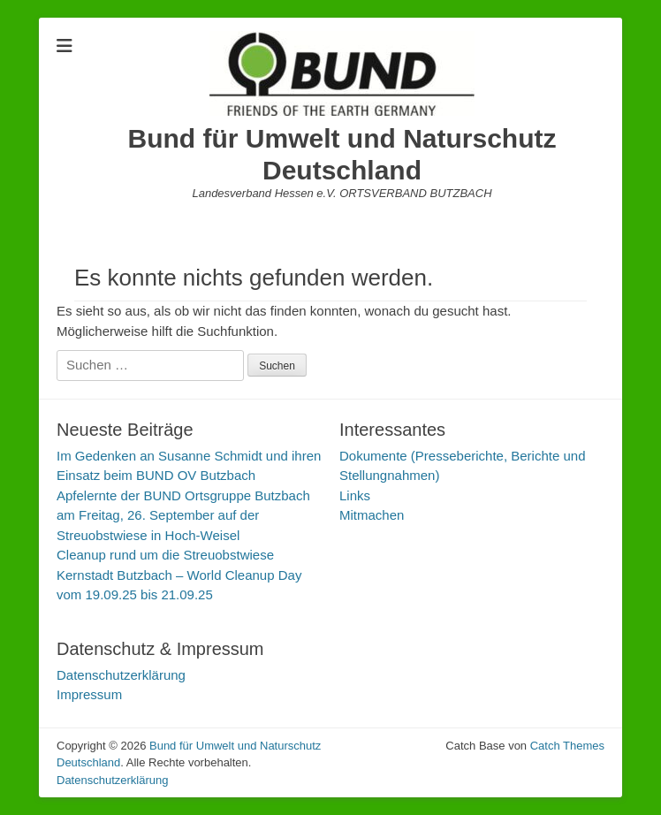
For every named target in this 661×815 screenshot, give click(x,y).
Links (354, 495)
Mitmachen (371, 514)
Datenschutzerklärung (121, 674)
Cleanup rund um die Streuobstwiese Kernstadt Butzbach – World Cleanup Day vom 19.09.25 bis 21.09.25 (179, 574)
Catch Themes (567, 745)
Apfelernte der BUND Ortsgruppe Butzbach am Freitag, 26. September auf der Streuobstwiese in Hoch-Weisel (183, 515)
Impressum (89, 694)
